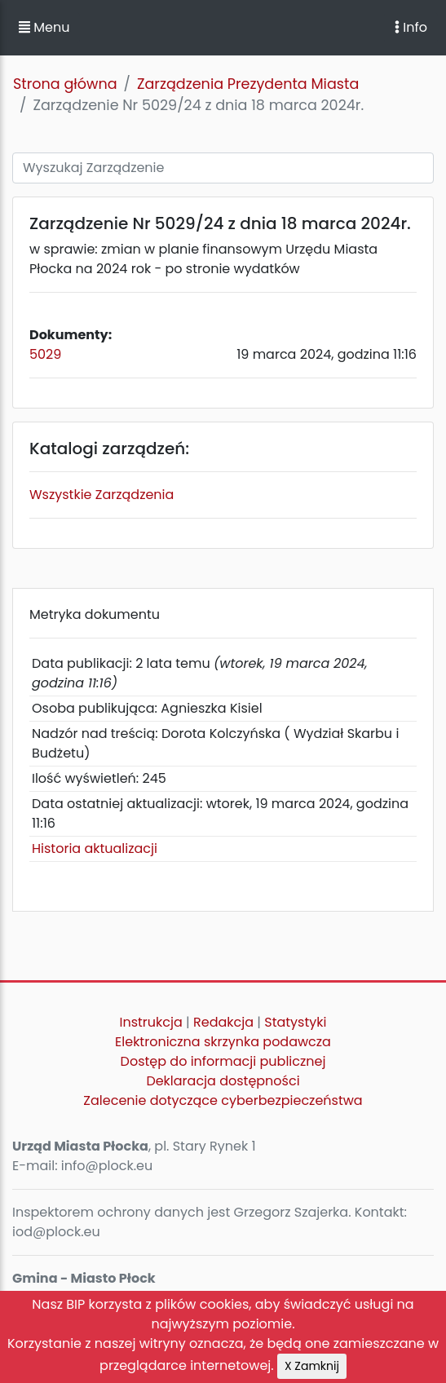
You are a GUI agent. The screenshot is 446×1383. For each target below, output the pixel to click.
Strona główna (65, 84)
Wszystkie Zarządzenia (101, 494)
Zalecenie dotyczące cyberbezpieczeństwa (222, 1100)
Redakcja (223, 1022)
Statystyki (295, 1022)
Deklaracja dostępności (222, 1080)
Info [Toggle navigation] (411, 27)
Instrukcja (151, 1022)
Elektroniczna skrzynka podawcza (223, 1041)
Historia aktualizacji (94, 848)
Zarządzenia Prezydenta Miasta (248, 84)
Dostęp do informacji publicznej (223, 1061)
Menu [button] (44, 27)
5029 (45, 354)
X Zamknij (312, 1366)
